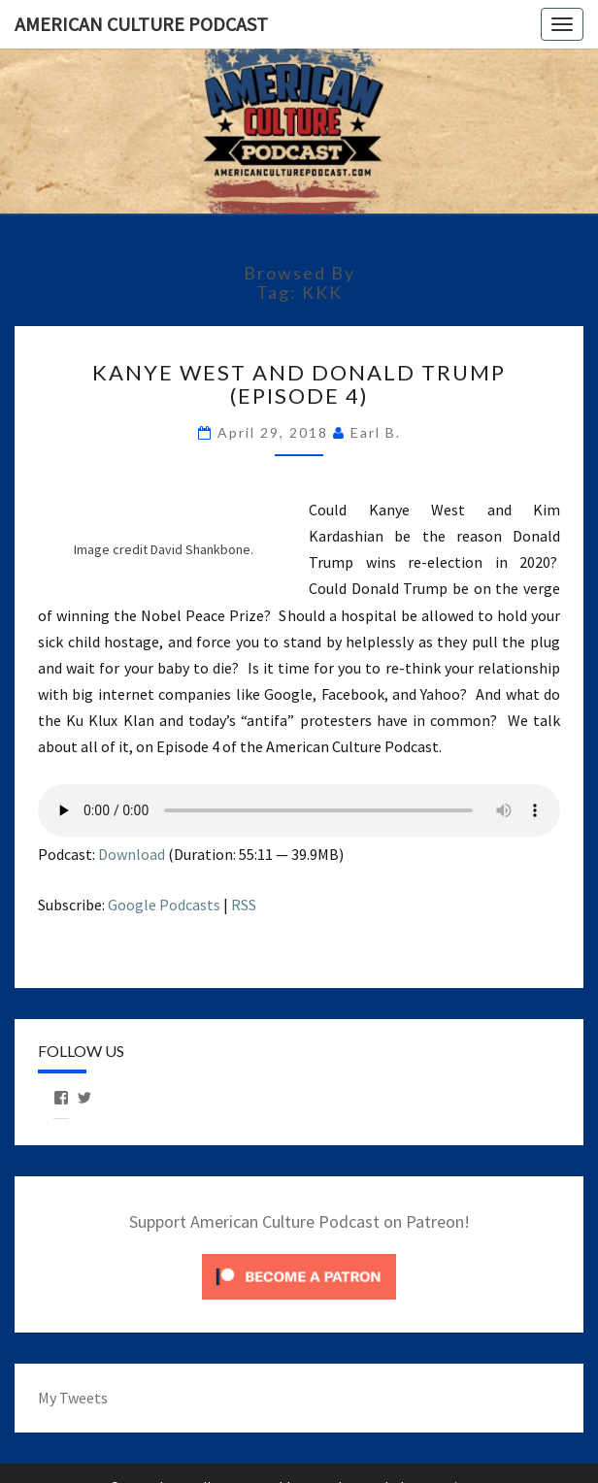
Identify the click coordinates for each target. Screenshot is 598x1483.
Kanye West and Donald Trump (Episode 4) (299, 384)
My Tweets (73, 1397)
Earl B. (375, 432)
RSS (243, 904)
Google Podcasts (164, 904)
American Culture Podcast (141, 24)
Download (131, 854)
